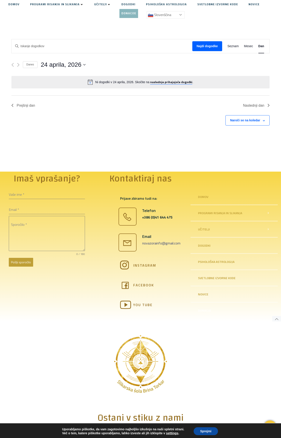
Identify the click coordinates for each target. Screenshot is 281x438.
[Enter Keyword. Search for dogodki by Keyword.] (102, 46)
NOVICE (254, 4)
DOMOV (14, 4)
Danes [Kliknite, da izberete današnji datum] (30, 64)
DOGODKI (128, 4)
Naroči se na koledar (245, 120)
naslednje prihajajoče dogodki (171, 82)
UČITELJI (102, 4)
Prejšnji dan (23, 105)
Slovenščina (159, 15)
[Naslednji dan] (18, 65)
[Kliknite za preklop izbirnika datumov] (63, 64)
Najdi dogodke (207, 46)
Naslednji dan (256, 105)
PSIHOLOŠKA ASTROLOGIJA (166, 4)
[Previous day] (12, 65)
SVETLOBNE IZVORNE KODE (217, 4)
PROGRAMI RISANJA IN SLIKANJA (57, 4)
